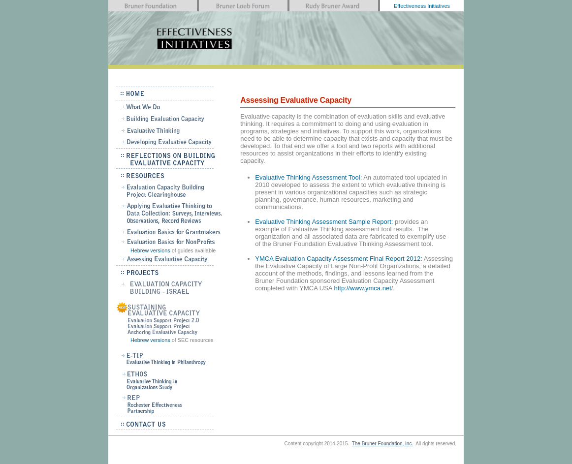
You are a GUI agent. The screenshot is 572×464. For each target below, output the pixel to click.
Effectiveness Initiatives (422, 6)
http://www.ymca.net (362, 288)
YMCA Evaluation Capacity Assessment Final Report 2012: (338, 258)
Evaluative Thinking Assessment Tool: (308, 177)
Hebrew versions (150, 250)
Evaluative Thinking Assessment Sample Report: (324, 221)
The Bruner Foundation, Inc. (382, 443)
